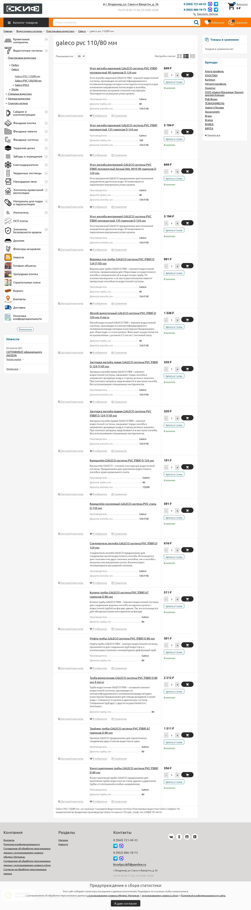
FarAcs (15, 64)
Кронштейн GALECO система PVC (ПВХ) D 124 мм (122, 460)
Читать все (12, 368)
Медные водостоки (19, 98)
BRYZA (209, 128)
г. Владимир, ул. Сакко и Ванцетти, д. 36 (132, 4)
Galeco (15, 69)
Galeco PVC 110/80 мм (27, 76)
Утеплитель (25, 329)
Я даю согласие (125, 903)
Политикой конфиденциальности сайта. (203, 895)
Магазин (63, 840)
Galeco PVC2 (22, 84)
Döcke (15, 89)
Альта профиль (214, 71)
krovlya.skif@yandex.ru (129, 864)
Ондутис (210, 88)
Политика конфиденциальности (21, 844)
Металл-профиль (215, 83)
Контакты (8, 840)
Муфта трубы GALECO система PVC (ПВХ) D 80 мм (122, 638)
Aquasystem (212, 111)
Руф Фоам (211, 99)
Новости (63, 844)
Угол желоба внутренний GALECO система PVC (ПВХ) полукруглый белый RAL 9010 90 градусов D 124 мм (123, 169)
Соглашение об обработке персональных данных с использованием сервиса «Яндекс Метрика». (27, 852)
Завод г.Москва (214, 107)
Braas (208, 115)
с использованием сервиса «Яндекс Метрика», (113, 895)
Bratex (209, 120)
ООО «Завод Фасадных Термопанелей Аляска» (224, 93)
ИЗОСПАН (211, 75)
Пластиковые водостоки (22, 57)
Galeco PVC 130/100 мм (28, 80)
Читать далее (13, 359)
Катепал (210, 79)
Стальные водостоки (20, 93)
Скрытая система (18, 103)
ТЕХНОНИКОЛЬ (214, 103)
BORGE (209, 124)
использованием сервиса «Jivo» (160, 895)
